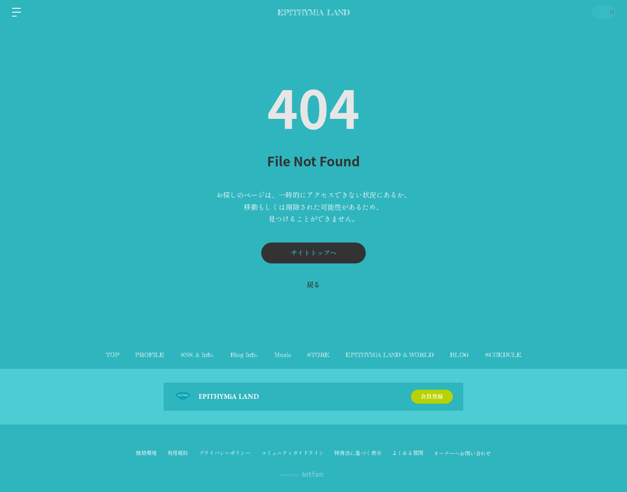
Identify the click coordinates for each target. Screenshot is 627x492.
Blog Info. (239, 354)
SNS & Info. (186, 354)
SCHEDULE (526, 354)
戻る (313, 285)
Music (282, 354)
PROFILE (133, 354)
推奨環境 (146, 453)
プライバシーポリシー (225, 453)
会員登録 (432, 397)
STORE (324, 354)
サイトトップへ (313, 252)
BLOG (476, 354)
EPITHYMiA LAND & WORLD (401, 354)
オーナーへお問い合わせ (462, 453)
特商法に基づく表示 (357, 453)
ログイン (600, 12)
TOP (89, 354)
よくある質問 (407, 453)
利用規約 (177, 453)
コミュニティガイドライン (292, 453)
